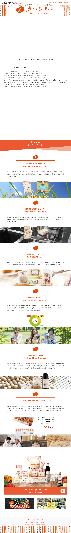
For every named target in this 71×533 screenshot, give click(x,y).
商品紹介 (60, 2)
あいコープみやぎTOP (36, 519)
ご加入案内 (66, 2)
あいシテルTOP (53, 2)
